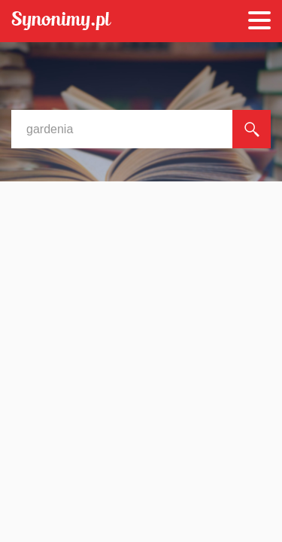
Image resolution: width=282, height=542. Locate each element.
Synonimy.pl (61, 21)
